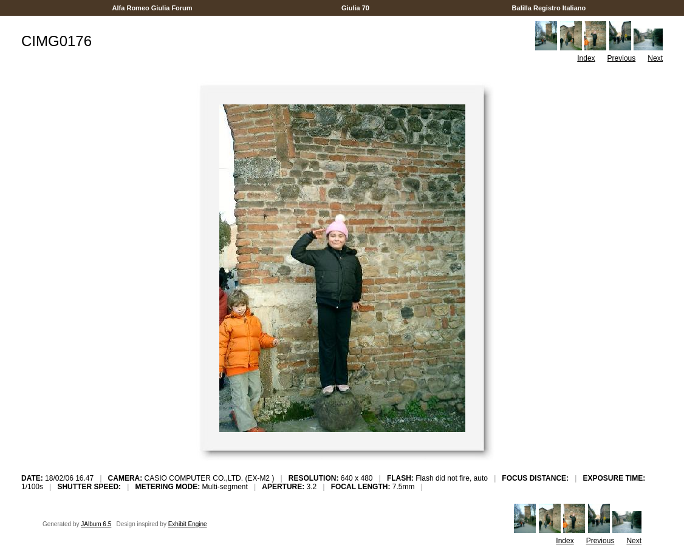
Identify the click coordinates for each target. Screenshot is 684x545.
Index (586, 58)
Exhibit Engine (187, 524)
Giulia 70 (355, 8)
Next (655, 58)
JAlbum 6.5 (96, 524)
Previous (621, 58)
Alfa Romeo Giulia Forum (152, 8)
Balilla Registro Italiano (548, 8)
